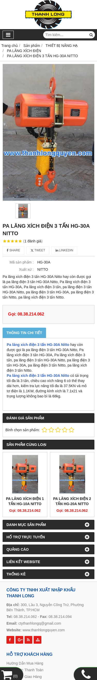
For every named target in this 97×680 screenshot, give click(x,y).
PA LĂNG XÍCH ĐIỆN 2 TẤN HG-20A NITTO (72, 501)
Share (13, 250)
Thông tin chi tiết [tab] (24, 333)
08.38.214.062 (25, 617)
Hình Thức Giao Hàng (24, 677)
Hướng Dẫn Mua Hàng (24, 663)
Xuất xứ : (26, 269)
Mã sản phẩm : (22, 262)
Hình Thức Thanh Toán (24, 670)
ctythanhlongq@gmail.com (39, 623)
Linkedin (64, 250)
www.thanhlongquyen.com (44, 630)
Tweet (38, 250)
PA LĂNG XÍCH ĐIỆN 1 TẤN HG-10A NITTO (25, 501)
